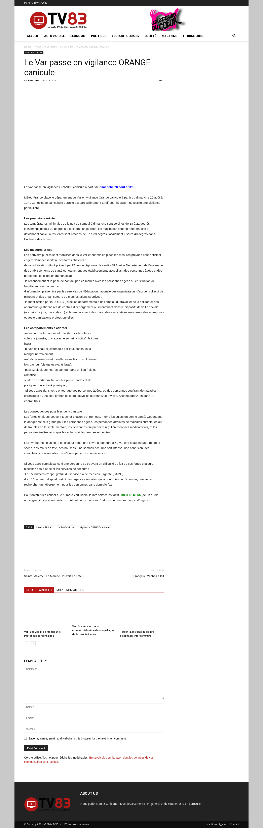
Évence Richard (44, 527)
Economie (77, 36)
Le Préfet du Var (67, 527)
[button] (234, 36)
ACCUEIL (33, 36)
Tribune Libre (193, 36)
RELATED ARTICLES (39, 590)
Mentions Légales (216, 824)
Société (150, 36)
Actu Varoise (54, 36)
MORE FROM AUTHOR (70, 590)
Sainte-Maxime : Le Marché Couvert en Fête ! (53, 576)
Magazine (169, 36)
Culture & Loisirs (125, 36)
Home (27, 47)
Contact (234, 824)
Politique (98, 36)
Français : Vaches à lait (149, 576)
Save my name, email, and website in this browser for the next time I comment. (77, 738)
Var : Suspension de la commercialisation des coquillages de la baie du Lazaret (93, 630)
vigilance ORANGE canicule (95, 527)
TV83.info (33, 80)
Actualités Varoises (46, 47)
